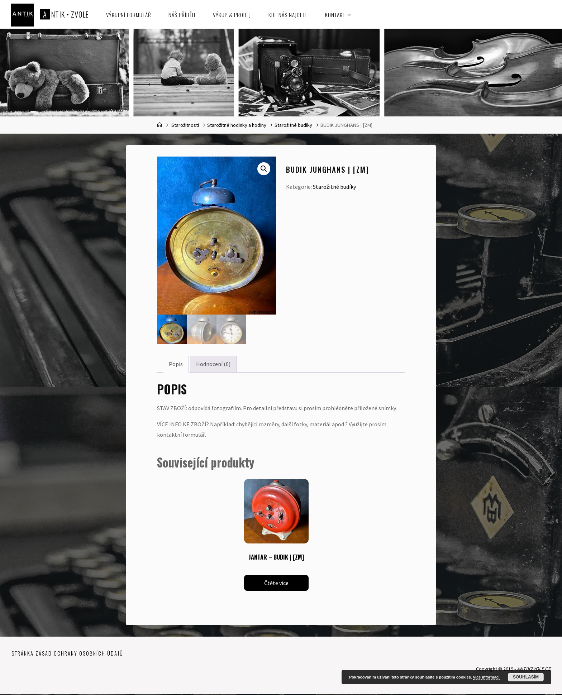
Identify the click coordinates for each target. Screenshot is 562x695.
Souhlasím (526, 677)
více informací (486, 677)
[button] (263, 168)
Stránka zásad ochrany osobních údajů (67, 654)
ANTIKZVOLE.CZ (533, 669)
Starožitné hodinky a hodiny (236, 125)
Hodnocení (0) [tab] (213, 364)
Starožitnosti (185, 125)
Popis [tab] (176, 364)
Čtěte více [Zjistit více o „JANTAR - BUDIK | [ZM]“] (276, 583)
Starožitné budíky (293, 125)
